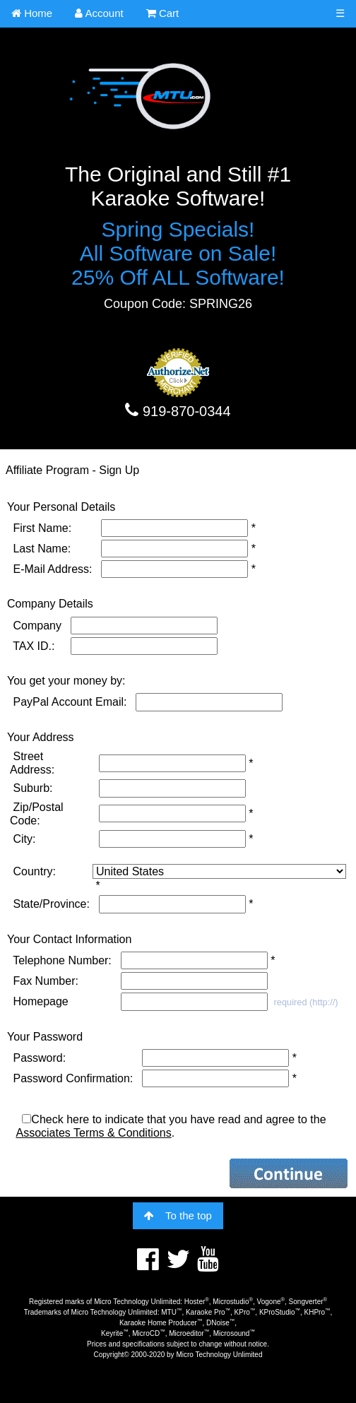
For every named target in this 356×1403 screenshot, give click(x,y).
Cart (162, 13)
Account (99, 13)
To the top (178, 1215)
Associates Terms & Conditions (93, 1133)
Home (31, 13)
